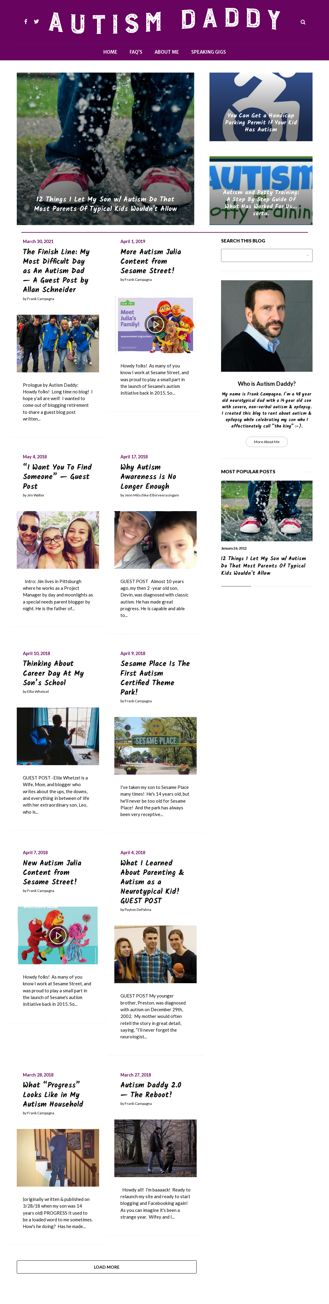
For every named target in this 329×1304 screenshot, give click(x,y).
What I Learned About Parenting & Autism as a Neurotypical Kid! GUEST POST (152, 883)
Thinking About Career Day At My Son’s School (53, 673)
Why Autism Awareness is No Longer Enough (148, 477)
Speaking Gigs (208, 52)
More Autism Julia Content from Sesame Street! (150, 261)
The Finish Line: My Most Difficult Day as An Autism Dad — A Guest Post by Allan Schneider (56, 271)
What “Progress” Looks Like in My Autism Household (53, 1095)
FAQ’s (136, 52)
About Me (167, 52)
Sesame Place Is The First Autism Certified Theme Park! (155, 678)
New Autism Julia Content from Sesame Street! (52, 873)
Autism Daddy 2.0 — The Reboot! (150, 1090)
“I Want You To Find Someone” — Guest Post (57, 477)
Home (110, 52)
